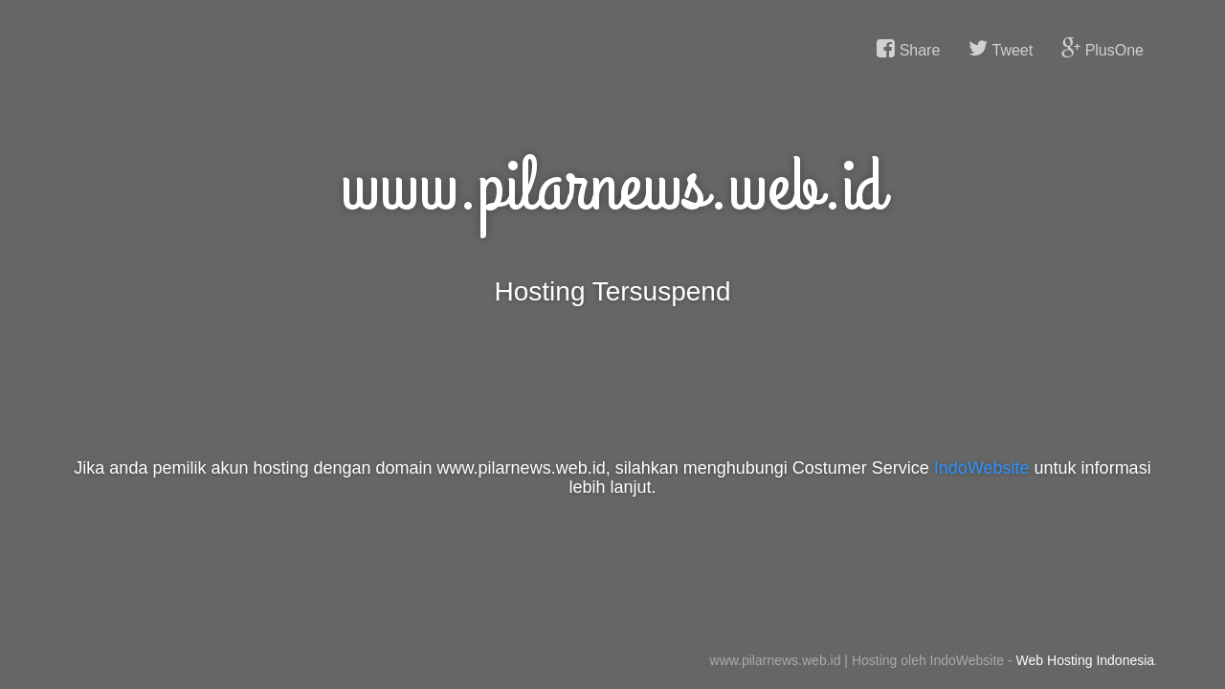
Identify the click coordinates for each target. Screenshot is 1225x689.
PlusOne (1102, 48)
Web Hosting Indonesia (1085, 660)
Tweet (1001, 48)
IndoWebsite (982, 468)
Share (908, 48)
